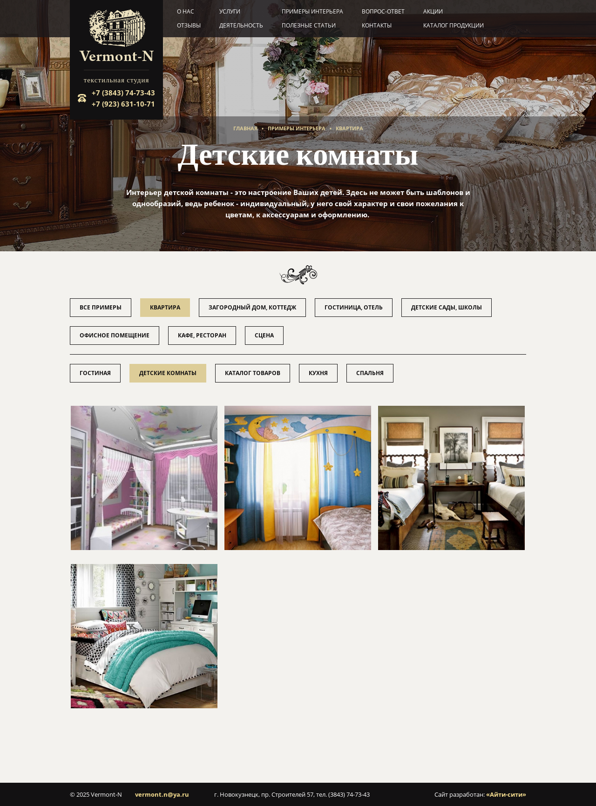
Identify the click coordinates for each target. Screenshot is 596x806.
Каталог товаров (252, 373)
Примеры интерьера (312, 11)
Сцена (264, 335)
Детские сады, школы (446, 307)
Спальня (370, 373)
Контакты (377, 25)
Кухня (318, 373)
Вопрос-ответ (383, 11)
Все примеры (101, 307)
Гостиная (95, 373)
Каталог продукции (453, 25)
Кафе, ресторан (202, 335)
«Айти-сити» (506, 794)
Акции (433, 11)
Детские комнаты (167, 373)
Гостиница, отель (354, 307)
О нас (185, 11)
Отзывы (189, 25)
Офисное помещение (114, 335)
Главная (245, 128)
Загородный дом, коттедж (252, 307)
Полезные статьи (309, 25)
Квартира (349, 128)
